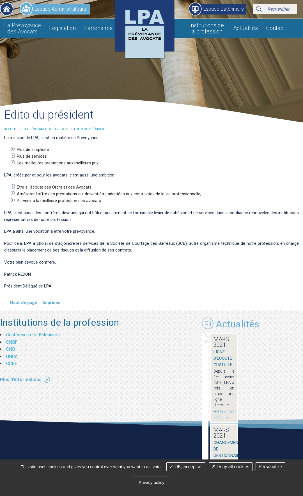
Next (205, 335)
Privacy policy (151, 482)
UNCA (12, 356)
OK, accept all (185, 466)
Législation (62, 28)
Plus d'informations (21, 379)
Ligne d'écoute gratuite (239, 346)
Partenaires (98, 28)
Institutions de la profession (206, 28)
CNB (11, 349)
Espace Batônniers (223, 9)
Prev (205, 341)
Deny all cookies (230, 466)
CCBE (12, 363)
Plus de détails (234, 365)
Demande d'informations (252, 443)
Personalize (270, 466)
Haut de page (23, 302)
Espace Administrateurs (60, 9)
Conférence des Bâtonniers (33, 335)
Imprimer (52, 302)
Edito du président (90, 129)
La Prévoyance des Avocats (22, 28)
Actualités (245, 28)
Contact (275, 28)
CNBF (12, 342)
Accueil (6, 9)
